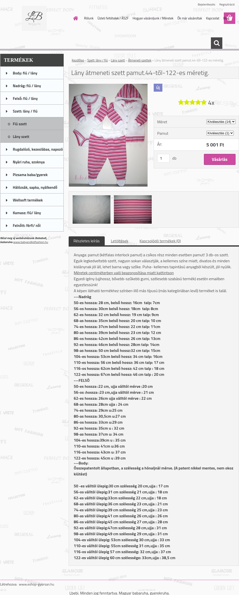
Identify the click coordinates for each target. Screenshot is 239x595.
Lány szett (118, 60)
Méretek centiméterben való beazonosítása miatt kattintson (124, 273)
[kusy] (163, 158)
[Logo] (34, 18)
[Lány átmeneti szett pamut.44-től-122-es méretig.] (108, 86)
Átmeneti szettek (139, 60)
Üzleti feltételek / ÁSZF (113, 18)
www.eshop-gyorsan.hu (36, 584)
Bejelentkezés (206, 4)
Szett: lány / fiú (97, 60)
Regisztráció (227, 4)
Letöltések (119, 241)
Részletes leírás (87, 241)
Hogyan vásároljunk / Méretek (153, 18)
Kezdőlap (78, 60)
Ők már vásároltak (189, 18)
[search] (216, 43)
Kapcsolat (212, 18)
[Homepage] (74, 18)
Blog (226, 18)
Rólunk (89, 18)
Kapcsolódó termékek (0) (160, 241)
